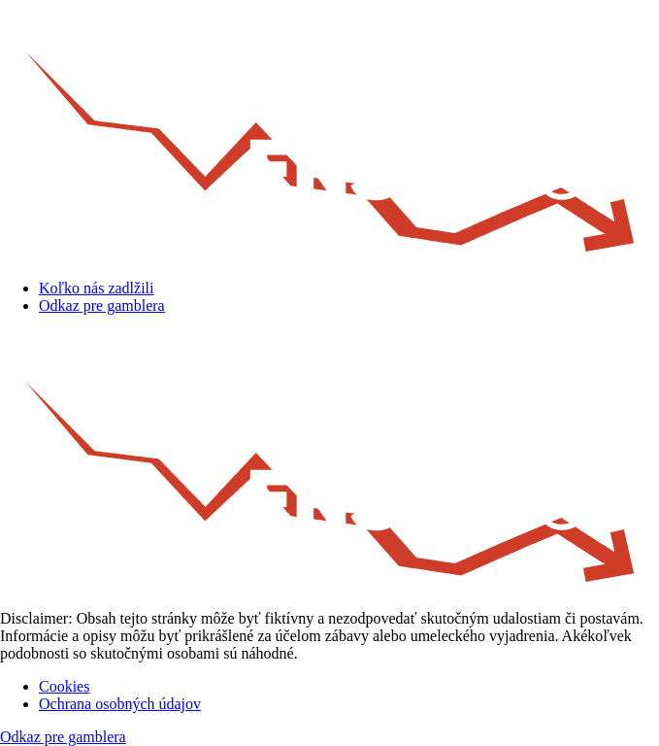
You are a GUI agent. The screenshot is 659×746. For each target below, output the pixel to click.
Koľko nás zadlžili (96, 288)
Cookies (64, 686)
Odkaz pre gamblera (102, 305)
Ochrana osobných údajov (120, 703)
